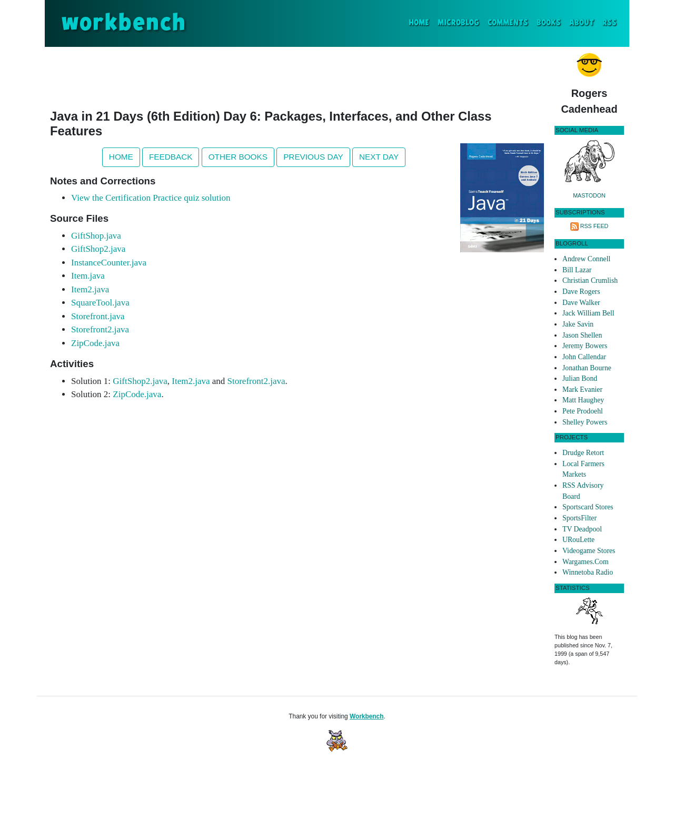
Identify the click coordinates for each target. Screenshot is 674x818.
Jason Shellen (582, 335)
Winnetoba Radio (587, 572)
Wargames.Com (585, 562)
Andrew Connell (586, 259)
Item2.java (90, 289)
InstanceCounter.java (108, 263)
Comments (508, 23)
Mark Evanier (582, 389)
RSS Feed (594, 226)
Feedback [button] (170, 156)
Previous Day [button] (313, 156)
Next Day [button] (379, 156)
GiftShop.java (96, 236)
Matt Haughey (583, 400)
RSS (609, 23)
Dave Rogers (581, 291)
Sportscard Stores (587, 507)
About (581, 23)
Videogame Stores (588, 551)
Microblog (458, 23)
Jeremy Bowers (584, 346)
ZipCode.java (95, 343)
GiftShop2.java (98, 249)
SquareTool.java (100, 303)
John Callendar (584, 357)
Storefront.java (98, 316)
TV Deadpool (582, 529)
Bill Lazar (576, 270)
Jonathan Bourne (586, 368)
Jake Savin (577, 324)
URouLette (578, 540)
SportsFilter (579, 518)
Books (549, 23)
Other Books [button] (238, 156)
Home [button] (121, 156)
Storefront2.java (100, 329)
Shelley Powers (584, 422)
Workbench (367, 716)
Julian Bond (579, 378)
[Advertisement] (297, 76)
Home (421, 22)
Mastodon (589, 195)
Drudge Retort (583, 453)
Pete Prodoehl (582, 411)
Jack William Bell (588, 313)
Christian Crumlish (590, 280)
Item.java (88, 276)
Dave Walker (581, 303)
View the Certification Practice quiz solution (151, 198)
